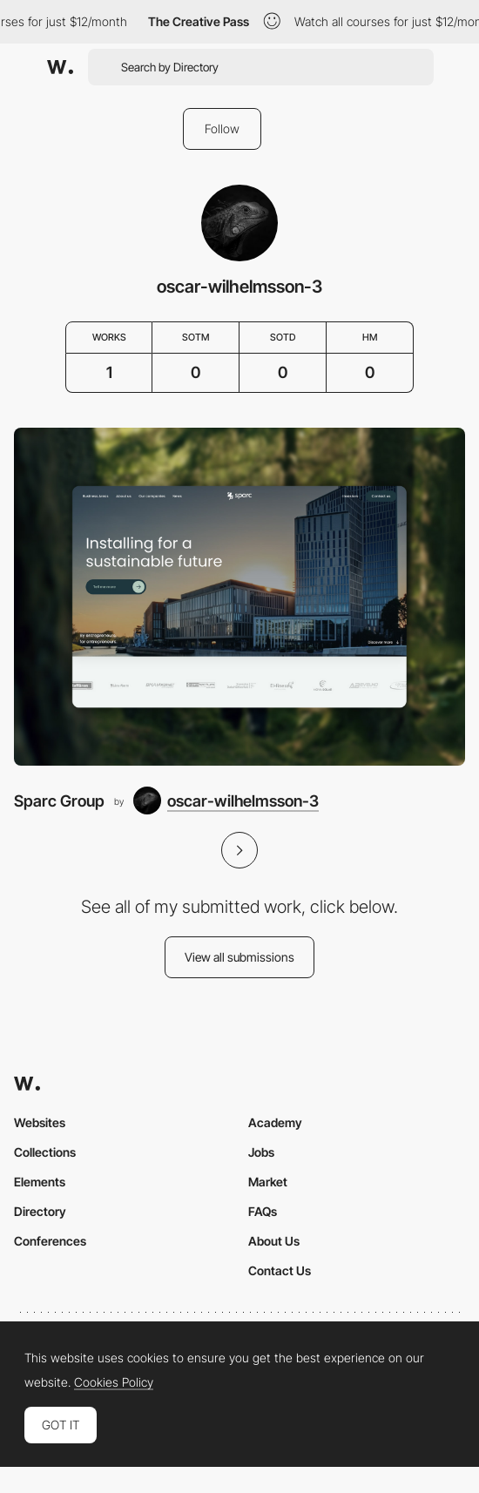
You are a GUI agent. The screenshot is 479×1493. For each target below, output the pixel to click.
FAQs (262, 1211)
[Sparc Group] (239, 597)
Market (267, 1181)
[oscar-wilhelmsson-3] (226, 800)
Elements (39, 1181)
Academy (275, 1122)
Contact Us (279, 1270)
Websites (39, 1122)
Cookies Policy (113, 1382)
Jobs (261, 1152)
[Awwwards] (60, 67)
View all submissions (239, 956)
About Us (274, 1240)
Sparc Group (59, 800)
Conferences (50, 1240)
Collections (45, 1152)
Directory (40, 1211)
